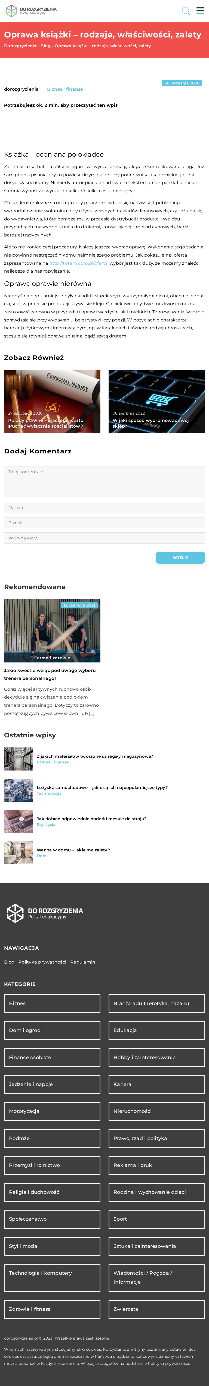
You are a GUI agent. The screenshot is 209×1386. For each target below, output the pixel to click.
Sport (120, 1219)
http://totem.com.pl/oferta (78, 263)
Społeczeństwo (28, 1219)
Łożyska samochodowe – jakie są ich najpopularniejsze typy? (102, 787)
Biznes (17, 1003)
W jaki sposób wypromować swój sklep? (151, 423)
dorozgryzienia (21, 89)
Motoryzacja (24, 1111)
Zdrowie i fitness (29, 1309)
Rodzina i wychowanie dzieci (149, 1192)
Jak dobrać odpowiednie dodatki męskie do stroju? (92, 818)
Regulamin (82, 962)
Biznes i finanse (65, 89)
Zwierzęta (125, 1309)
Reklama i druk (132, 1165)
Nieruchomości (132, 1111)
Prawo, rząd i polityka (140, 1138)
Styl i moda (23, 1246)
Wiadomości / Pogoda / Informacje (142, 1277)
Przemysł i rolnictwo (34, 1165)
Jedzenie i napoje (31, 1084)
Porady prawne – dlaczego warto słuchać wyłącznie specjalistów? (46, 423)
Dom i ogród (25, 1030)
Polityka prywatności (42, 962)
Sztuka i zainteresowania (144, 1246)
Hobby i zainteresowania (144, 1057)
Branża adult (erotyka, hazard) (151, 1003)
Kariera (122, 1084)
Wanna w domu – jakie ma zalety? (73, 850)
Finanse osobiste (30, 1057)
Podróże (19, 1138)
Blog (9, 962)
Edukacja (125, 1030)
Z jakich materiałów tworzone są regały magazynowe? (95, 756)
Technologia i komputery (40, 1273)
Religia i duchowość (34, 1192)
